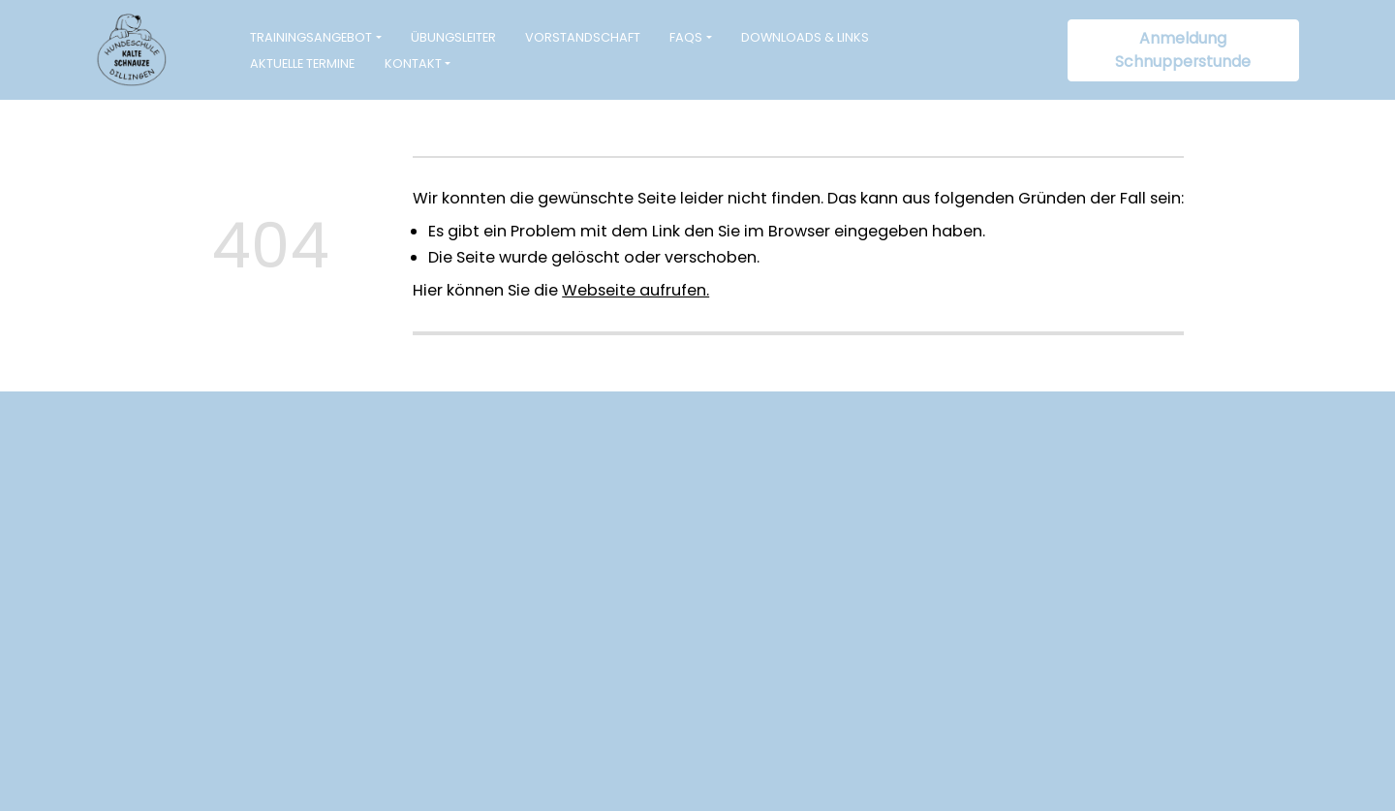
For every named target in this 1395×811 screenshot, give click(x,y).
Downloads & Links (805, 37)
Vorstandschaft (582, 37)
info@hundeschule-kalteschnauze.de (548, 619)
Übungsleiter (453, 37)
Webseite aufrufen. (635, 290)
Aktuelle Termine (302, 63)
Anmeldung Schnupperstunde (1183, 50)
